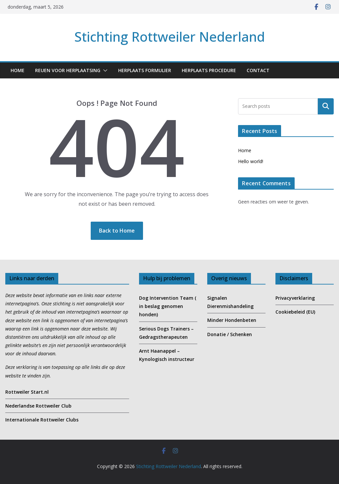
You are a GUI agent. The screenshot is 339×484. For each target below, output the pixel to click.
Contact (258, 70)
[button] (104, 70)
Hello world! (250, 161)
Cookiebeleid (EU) (295, 312)
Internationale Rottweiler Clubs (41, 420)
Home (17, 70)
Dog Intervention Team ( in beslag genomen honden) (167, 306)
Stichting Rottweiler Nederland (169, 36)
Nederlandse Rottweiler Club (38, 406)
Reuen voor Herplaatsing (67, 70)
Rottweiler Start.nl (27, 392)
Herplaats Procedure (209, 70)
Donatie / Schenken (229, 334)
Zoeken (326, 106)
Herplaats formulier (144, 70)
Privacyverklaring (295, 298)
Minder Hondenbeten (231, 320)
